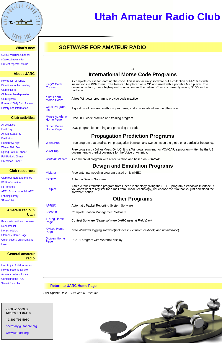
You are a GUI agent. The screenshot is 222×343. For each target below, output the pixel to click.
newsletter (12, 59)
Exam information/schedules (17, 221)
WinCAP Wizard (56, 159)
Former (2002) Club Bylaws (17, 103)
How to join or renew (13, 80)
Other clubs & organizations (17, 239)
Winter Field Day (11, 147)
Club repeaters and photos (16, 177)
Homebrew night (10, 142)
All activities (8, 124)
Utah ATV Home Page (14, 235)
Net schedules (9, 230)
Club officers (8, 89)
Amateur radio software (14, 274)
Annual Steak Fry (11, 133)
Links (4, 244)
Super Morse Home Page (54, 128)
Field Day (6, 129)
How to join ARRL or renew (17, 265)
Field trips (7, 138)
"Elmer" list (7, 200)
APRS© (51, 205)
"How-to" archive (11, 283)
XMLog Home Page (55, 230)
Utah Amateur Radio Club (157, 17)
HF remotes (8, 186)
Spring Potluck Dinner (13, 152)
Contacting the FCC (12, 278)
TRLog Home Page (55, 220)
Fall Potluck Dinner (12, 156)
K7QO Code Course (54, 86)
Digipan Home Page (55, 240)
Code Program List (55, 108)
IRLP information (11, 182)
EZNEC (51, 179)
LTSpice (51, 189)
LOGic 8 (51, 212)
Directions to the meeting (15, 85)
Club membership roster (15, 94)
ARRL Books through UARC (17, 191)
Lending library (9, 195)
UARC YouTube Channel (15, 55)
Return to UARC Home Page (73, 286)
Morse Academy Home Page (56, 118)
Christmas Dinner (11, 161)
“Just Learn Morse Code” (54, 98)
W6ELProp (53, 142)
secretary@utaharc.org (21, 326)
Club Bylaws (8, 98)
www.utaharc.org (17, 333)
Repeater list (8, 226)
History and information (14, 108)
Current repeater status (14, 64)
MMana (51, 172)
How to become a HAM (14, 269)
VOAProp (52, 151)
